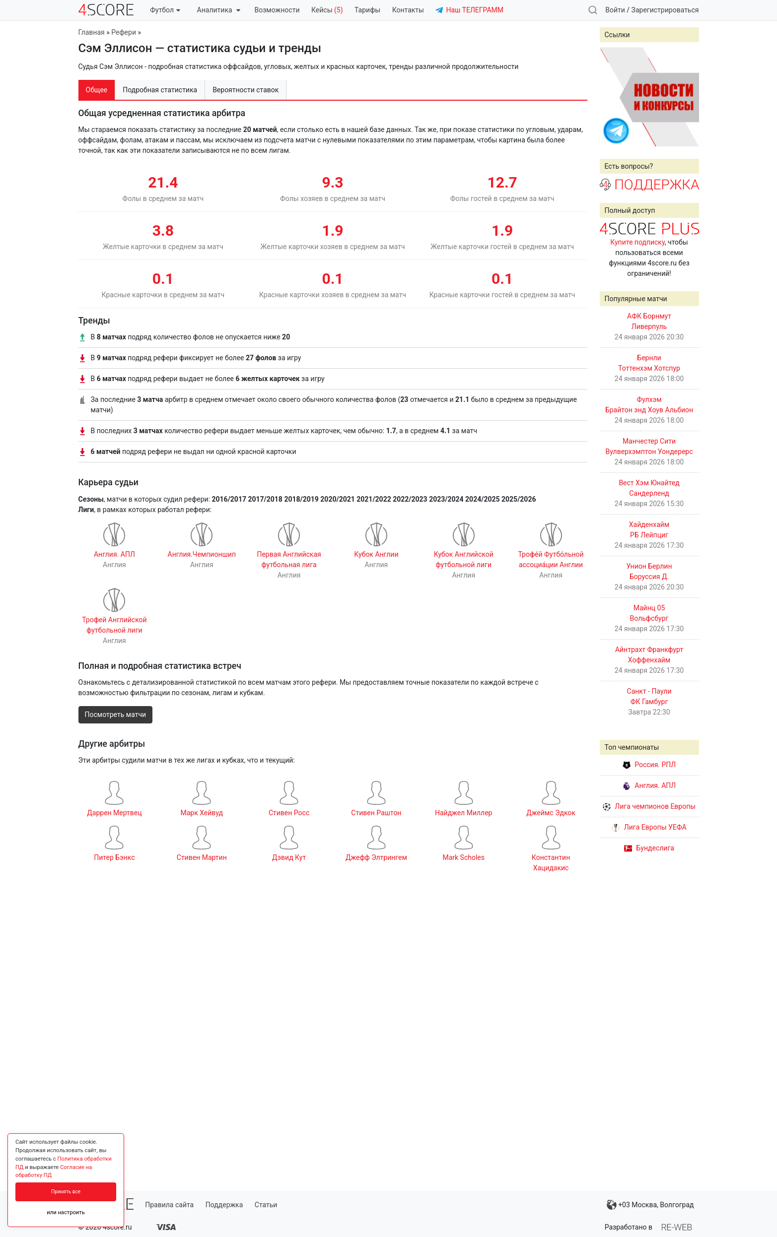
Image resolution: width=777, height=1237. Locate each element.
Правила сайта (169, 1205)
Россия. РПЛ (649, 765)
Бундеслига (649, 848)
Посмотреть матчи (115, 714)
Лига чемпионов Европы (649, 806)
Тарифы (367, 10)
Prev (613, 97)
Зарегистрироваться (665, 10)
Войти (615, 10)
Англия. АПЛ (649, 785)
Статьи (266, 1205)
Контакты (408, 10)
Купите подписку (637, 242)
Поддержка (224, 1205)
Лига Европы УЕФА (649, 827)
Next (686, 97)
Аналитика (218, 10)
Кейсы (327, 10)
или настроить (66, 1212)
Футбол (165, 10)
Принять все (65, 1191)
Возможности (277, 10)
